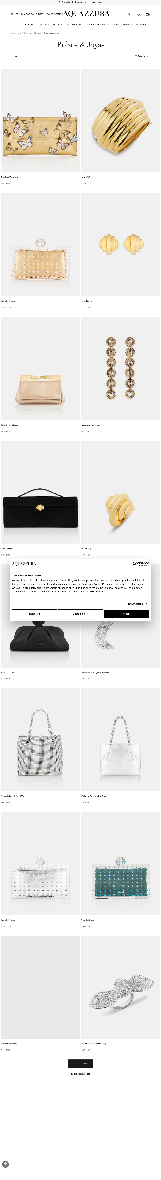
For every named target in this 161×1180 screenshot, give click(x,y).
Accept (126, 613)
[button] (147, 2)
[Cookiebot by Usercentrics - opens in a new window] (135, 564)
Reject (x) (34, 613)
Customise (81, 613)
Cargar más (80, 1063)
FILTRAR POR (17, 56)
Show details (135, 603)
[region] (40, 987)
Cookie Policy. (95, 591)
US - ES (14, 14)
